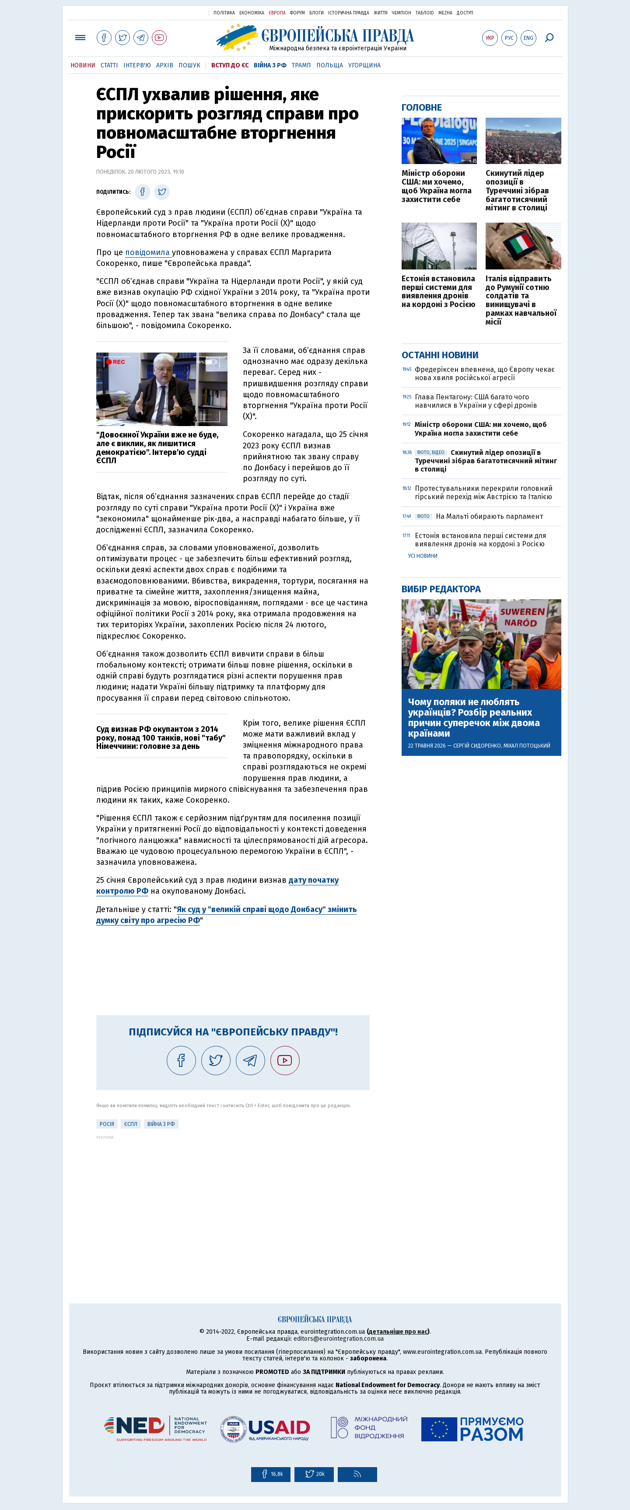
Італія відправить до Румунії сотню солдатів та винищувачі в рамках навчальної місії (521, 301)
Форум (297, 13)
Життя (381, 13)
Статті (109, 65)
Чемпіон (401, 13)
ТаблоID (425, 13)
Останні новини (440, 355)
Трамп (301, 65)
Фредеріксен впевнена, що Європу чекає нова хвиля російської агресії (485, 373)
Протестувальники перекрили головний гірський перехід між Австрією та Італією (484, 492)
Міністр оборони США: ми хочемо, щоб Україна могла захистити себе (437, 186)
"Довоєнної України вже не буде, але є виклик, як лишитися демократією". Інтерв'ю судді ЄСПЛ (157, 447)
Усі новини (423, 556)
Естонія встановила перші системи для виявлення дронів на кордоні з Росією (439, 292)
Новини (82, 65)
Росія (107, 1124)
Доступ (465, 13)
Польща (329, 65)
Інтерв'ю (137, 65)
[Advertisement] (233, 1200)
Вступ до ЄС (229, 65)
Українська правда (181, 12)
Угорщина (364, 65)
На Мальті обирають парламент (479, 516)
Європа (277, 13)
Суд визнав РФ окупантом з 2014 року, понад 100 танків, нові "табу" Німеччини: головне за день (161, 738)
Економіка (251, 13)
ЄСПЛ (130, 1124)
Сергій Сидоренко (477, 746)
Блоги (316, 13)
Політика (224, 13)
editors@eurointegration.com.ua (339, 1338)
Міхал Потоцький (527, 746)
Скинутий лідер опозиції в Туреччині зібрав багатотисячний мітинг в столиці (517, 191)
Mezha (445, 13)
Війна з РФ (270, 65)
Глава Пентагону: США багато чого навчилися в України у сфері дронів (476, 401)
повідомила (148, 252)
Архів (164, 65)
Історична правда (348, 13)
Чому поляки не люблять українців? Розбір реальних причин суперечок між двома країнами (474, 718)
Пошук (189, 65)
